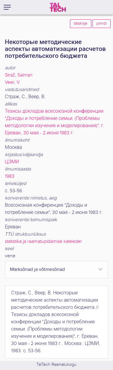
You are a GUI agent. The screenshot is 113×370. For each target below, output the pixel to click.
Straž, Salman (19, 75)
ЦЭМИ (12, 162)
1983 (9, 176)
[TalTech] (57, 7)
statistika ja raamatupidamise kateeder (43, 241)
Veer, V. (12, 82)
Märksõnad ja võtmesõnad (37, 269)
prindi (101, 23)
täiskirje (80, 23)
